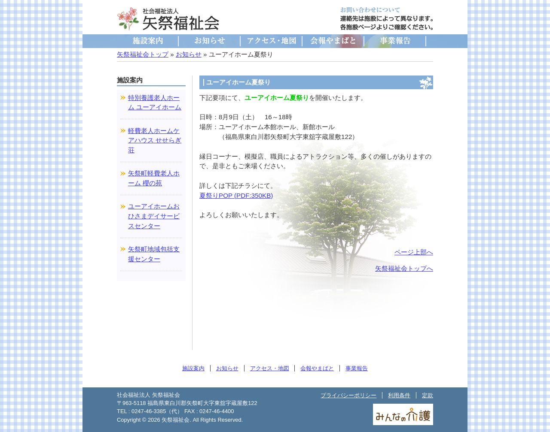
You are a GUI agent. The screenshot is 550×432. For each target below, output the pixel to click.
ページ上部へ (413, 252)
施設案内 (148, 41)
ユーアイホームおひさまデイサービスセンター (154, 216)
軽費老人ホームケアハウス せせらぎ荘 (154, 140)
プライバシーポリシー (348, 395)
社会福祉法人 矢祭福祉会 (168, 19)
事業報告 (395, 41)
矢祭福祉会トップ (142, 54)
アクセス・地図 (271, 41)
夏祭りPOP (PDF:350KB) (236, 195)
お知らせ (210, 41)
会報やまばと (333, 41)
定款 (427, 395)
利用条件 (399, 395)
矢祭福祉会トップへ (404, 268)
